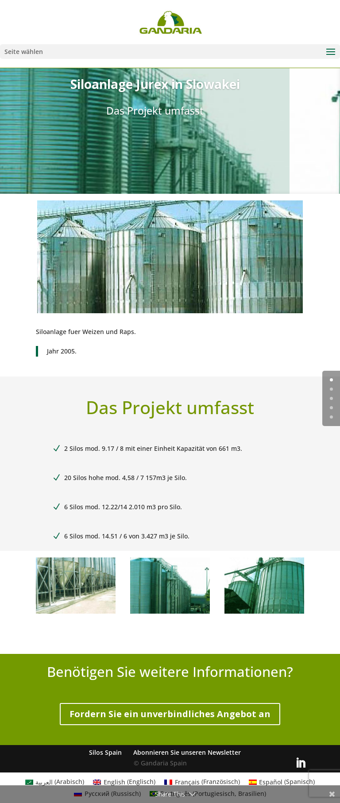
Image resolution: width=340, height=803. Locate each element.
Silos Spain (105, 752)
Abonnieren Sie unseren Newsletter (187, 752)
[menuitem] (55, 782)
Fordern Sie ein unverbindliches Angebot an (170, 714)
